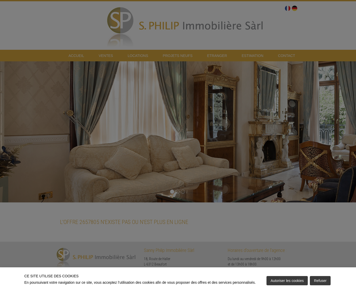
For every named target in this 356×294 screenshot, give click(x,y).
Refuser (320, 281)
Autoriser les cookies (287, 281)
